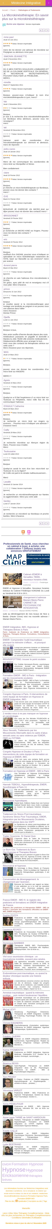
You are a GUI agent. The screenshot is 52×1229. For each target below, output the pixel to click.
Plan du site (9, 1201)
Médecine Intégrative (26, 3)
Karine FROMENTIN (13, 1050)
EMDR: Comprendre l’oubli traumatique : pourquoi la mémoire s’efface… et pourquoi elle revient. (24, 642)
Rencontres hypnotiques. (15, 800)
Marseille (26, 1208)
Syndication (22, 1201)
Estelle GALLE (10, 1131)
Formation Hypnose (27, 1164)
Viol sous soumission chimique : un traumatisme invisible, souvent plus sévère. (24, 957)
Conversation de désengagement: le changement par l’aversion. (21, 880)
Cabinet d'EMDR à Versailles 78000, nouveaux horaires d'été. (35, 577)
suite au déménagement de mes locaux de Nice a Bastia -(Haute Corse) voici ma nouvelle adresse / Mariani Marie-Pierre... (26, 616)
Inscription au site (35, 1201)
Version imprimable (33, 24)
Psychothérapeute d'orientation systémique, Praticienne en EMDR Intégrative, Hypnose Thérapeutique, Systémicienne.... (31, 1027)
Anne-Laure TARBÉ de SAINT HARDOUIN (24, 1117)
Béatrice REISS (10, 1063)
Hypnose (14, 1169)
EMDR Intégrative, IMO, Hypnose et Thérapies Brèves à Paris (21, 628)
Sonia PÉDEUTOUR (13, 1104)
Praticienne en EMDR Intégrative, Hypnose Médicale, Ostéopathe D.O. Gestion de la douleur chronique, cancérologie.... (31, 1054)
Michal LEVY (9, 1009)
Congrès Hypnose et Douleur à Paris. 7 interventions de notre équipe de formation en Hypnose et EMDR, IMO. (25, 754)
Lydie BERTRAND (12, 1144)
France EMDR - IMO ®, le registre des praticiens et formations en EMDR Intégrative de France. (25, 902)
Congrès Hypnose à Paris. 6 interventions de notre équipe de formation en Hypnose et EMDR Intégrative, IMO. (25, 697)
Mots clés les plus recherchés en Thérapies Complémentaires (26, 1214)
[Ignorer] (6, 46)
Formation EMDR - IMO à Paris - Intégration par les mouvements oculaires (25, 676)
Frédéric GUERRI (11, 1036)
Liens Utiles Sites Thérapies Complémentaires (23, 1213)
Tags (45, 1201)
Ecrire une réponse (13, 24)
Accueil (5, 10)
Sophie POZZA (10, 915)
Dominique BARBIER (13, 943)
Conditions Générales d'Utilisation (26, 1217)
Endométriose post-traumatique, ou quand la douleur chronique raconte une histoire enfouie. (25, 976)
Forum (13, 10)
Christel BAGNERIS (13, 1023)
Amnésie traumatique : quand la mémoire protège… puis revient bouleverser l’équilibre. (25, 994)
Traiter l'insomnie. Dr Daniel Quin (19, 836)
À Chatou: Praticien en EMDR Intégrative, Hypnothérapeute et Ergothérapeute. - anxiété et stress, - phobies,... (31, 1081)
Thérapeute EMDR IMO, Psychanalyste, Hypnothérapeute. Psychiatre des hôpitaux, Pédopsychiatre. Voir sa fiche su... (31, 947)
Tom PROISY (9, 1077)
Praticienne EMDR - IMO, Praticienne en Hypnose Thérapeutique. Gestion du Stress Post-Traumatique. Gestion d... (31, 1095)
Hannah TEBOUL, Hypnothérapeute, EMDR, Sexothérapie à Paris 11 (25, 785)
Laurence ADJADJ (12, 929)
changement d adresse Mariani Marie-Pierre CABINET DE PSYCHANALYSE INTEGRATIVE (34, 602)
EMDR (6, 1164)
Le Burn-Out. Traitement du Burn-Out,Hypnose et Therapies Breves (20, 851)
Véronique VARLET (12, 1090)
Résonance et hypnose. (14, 866)
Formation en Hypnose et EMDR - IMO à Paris (26, 771)
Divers (25, 582)
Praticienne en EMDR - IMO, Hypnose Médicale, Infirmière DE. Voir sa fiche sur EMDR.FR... (31, 1108)
